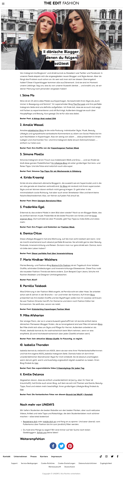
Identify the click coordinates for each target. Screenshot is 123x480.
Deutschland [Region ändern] (69, 467)
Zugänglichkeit (106, 463)
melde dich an (49, 422)
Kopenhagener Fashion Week (65, 148)
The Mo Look (79, 104)
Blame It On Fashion (61, 265)
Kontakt (6, 457)
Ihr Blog (63, 186)
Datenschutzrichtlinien (88, 463)
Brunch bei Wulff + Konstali (79, 395)
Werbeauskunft (55, 467)
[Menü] (3, 4)
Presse (33, 457)
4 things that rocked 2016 (44, 119)
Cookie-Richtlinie (48, 463)
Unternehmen (20, 457)
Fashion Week (67, 227)
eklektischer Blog (36, 131)
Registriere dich (30, 422)
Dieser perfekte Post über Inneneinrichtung (52, 254)
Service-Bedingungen (29, 463)
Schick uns (41, 433)
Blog (92, 295)
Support (14, 463)
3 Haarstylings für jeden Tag (70, 368)
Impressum (56, 457)
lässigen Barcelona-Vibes (49, 201)
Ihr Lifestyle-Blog (59, 163)
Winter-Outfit (52, 339)
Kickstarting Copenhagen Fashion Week (51, 309)
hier (36, 363)
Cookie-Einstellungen (66, 463)
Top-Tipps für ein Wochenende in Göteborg (60, 171)
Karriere (44, 457)
